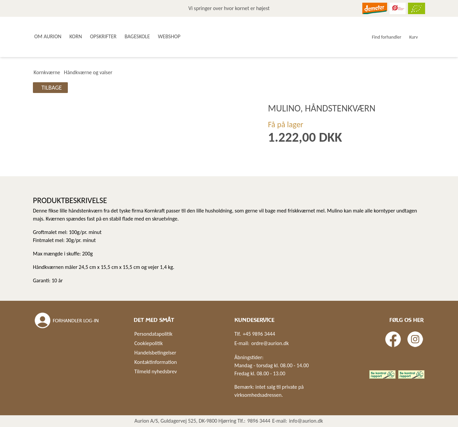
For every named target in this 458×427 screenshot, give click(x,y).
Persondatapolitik (153, 334)
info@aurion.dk (306, 421)
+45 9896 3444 (259, 334)
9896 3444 (258, 421)
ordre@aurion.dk (270, 343)
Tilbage (51, 87)
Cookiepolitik (148, 343)
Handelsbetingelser (155, 352)
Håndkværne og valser (88, 72)
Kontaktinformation (155, 362)
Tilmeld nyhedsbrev (155, 371)
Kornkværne (47, 72)
